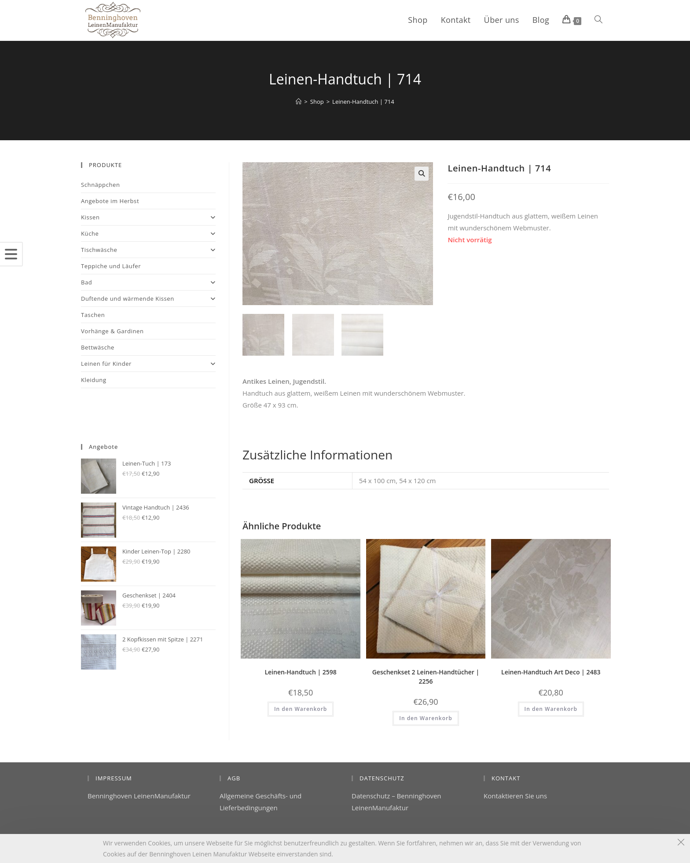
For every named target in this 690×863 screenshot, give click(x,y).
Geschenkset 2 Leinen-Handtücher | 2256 (425, 676)
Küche (148, 233)
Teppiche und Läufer (111, 266)
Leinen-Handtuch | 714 (363, 102)
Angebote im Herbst (110, 201)
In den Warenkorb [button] (300, 709)
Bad (148, 282)
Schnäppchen (100, 185)
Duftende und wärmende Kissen (148, 298)
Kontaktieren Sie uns (515, 795)
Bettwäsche (97, 347)
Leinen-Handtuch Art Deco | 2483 (550, 672)
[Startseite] (298, 102)
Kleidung (93, 380)
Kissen (148, 217)
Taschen (93, 315)
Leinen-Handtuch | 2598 (300, 672)
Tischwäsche (148, 250)
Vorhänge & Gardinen (112, 331)
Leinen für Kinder (148, 364)
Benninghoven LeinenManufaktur (139, 795)
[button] (422, 174)
